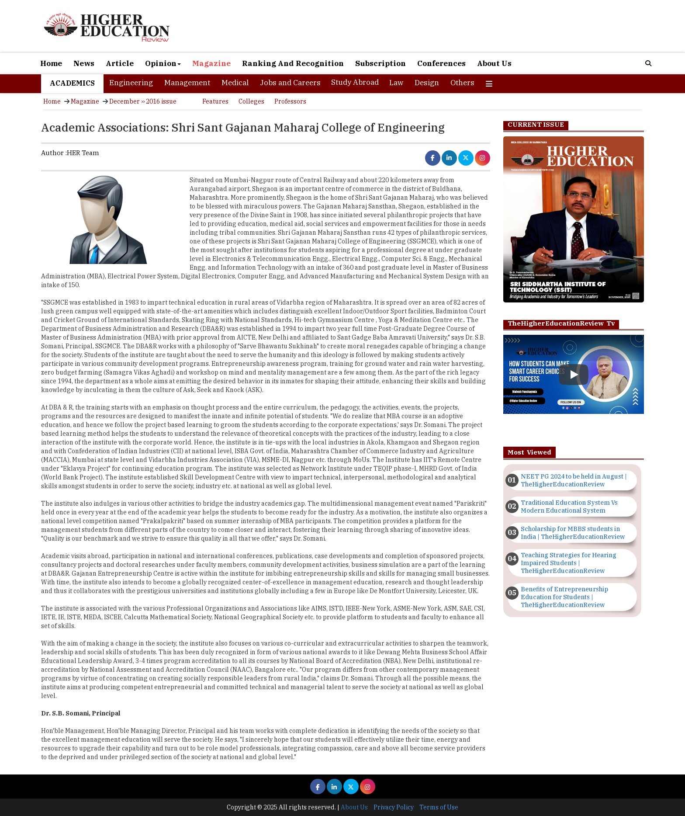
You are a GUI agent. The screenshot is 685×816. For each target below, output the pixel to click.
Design (427, 82)
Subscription (380, 63)
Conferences (441, 63)
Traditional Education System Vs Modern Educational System (569, 506)
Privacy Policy (394, 807)
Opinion (163, 63)
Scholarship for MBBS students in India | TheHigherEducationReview (573, 533)
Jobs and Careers (290, 82)
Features (215, 101)
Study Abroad (355, 82)
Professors (290, 101)
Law (396, 82)
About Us (494, 63)
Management (187, 82)
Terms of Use (438, 807)
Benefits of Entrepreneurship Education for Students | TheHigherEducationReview (564, 597)
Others (462, 82)
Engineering (131, 82)
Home (51, 63)
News (83, 63)
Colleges (251, 101)
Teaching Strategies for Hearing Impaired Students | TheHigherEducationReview (568, 563)
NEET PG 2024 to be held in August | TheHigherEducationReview (574, 480)
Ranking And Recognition (293, 63)
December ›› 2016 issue (142, 101)
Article (120, 63)
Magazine (211, 63)
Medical (235, 82)
